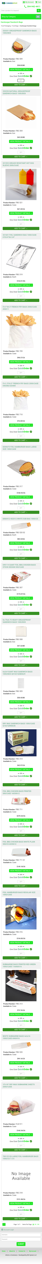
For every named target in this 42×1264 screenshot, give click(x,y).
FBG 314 (19, 759)
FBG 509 (19, 59)
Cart (38, 2)
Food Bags (15, 26)
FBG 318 (19, 1193)
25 (33, 1224)
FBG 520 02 (20, 532)
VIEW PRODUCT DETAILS (21, 69)
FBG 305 (19, 691)
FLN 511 (19, 1124)
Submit (21, 1244)
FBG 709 (19, 351)
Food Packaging (6, 26)
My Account (28, 2)
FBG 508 (19, 639)
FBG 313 (19, 1004)
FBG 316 (19, 932)
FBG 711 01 (20, 860)
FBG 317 (19, 486)
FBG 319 (19, 274)
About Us (12, 1251)
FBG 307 (19, 587)
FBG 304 (19, 131)
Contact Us (22, 1251)
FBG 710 (19, 414)
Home (3, 1251)
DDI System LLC (32, 1255)
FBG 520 (19, 1052)
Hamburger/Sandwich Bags (28, 26)
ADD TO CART (21, 85)
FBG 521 (19, 203)
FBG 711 (19, 809)
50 (35, 1224)
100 (38, 1224)
